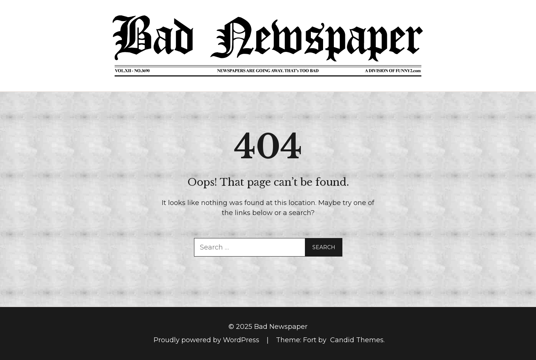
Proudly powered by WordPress (207, 340)
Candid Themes (357, 340)
